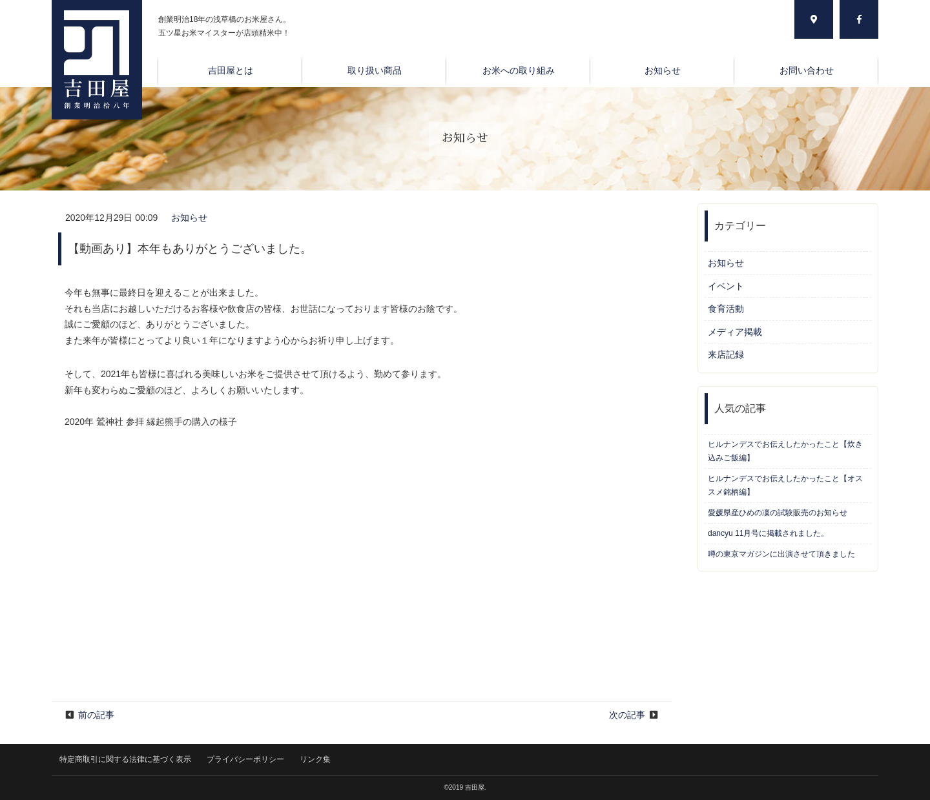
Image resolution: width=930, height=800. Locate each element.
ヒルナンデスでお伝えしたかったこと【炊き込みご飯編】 (785, 451)
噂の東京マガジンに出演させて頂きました (781, 554)
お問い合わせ (807, 70)
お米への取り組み (518, 70)
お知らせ (663, 70)
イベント (726, 286)
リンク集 (315, 759)
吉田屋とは (230, 70)
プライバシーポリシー (245, 759)
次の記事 (627, 715)
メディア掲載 (735, 332)
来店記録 (726, 354)
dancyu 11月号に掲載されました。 (768, 533)
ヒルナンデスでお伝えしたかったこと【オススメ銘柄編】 (785, 485)
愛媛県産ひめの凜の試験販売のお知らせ (777, 512)
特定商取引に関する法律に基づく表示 (125, 759)
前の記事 (96, 715)
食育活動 (726, 308)
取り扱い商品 (374, 70)
